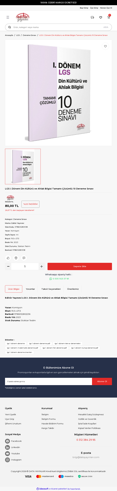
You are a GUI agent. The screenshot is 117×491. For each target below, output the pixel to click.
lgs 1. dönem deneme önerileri (19, 352)
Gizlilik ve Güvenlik (87, 419)
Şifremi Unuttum (13, 423)
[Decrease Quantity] (8, 266)
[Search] (58, 27)
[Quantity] (25, 266)
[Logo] (22, 17)
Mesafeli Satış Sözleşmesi (91, 414)
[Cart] (108, 17)
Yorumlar (30, 289)
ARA (105, 27)
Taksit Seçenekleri (51, 289)
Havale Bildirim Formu (52, 423)
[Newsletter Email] (58, 381)
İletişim (45, 414)
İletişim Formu (49, 419)
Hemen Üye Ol (106, 8)
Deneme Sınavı (20, 219)
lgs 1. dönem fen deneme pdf (55, 348)
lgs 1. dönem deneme (16, 343)
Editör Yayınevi (17, 223)
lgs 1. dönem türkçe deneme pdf (84, 348)
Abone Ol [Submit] (102, 381)
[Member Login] (84, 8)
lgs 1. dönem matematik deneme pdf (22, 348)
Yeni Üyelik (10, 414)
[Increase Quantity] (42, 266)
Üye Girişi (9, 419)
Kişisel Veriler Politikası (89, 428)
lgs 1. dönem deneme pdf (39, 343)
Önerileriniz (73, 289)
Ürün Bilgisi (13, 289)
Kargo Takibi (48, 428)
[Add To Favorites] (105, 46)
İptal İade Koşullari (87, 423)
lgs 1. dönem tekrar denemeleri (68, 343)
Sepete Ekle (79, 266)
